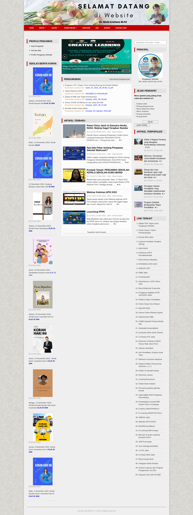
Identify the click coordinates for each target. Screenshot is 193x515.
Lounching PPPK (96, 212)
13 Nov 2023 (35, 354)
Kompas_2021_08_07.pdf (96, 105)
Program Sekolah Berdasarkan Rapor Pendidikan (152, 205)
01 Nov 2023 (35, 487)
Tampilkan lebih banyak (96, 232)
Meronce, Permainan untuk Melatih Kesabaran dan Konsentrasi (155, 158)
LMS (97, 28)
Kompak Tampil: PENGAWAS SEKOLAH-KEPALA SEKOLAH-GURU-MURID (108, 171)
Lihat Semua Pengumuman (119, 79)
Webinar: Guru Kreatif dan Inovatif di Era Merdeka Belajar (90, 67)
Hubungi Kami (121, 28)
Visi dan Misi (36, 50)
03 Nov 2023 (35, 442)
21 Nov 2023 (35, 221)
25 (119, 184)
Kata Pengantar (37, 46)
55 (128, 162)
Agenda (107, 28)
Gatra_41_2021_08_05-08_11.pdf (99, 88)
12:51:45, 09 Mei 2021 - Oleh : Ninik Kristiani (104, 132)
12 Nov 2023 (35, 398)
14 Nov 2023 (35, 310)
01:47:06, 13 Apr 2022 (153, 211)
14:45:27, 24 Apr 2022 (153, 197)
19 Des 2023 (35, 96)
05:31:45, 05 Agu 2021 (153, 164)
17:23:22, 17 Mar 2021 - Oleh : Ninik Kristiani (104, 176)
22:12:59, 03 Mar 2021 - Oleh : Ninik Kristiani (104, 196)
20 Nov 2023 (35, 265)
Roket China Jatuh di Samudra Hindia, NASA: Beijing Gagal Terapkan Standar (107, 126)
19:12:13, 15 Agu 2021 (153, 150)
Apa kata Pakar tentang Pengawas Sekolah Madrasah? (105, 149)
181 (148, 147)
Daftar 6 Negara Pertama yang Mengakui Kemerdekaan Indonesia (155, 142)
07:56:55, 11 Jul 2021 (153, 181)
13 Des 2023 (35, 138)
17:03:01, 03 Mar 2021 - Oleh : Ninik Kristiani (104, 216)
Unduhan (86, 28)
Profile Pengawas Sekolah (41, 55)
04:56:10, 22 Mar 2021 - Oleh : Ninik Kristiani (104, 154)
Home (31, 28)
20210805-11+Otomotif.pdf (96, 94)
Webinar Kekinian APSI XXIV (102, 192)
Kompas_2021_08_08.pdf (96, 99)
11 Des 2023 (35, 180)
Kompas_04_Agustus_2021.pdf (98, 111)
